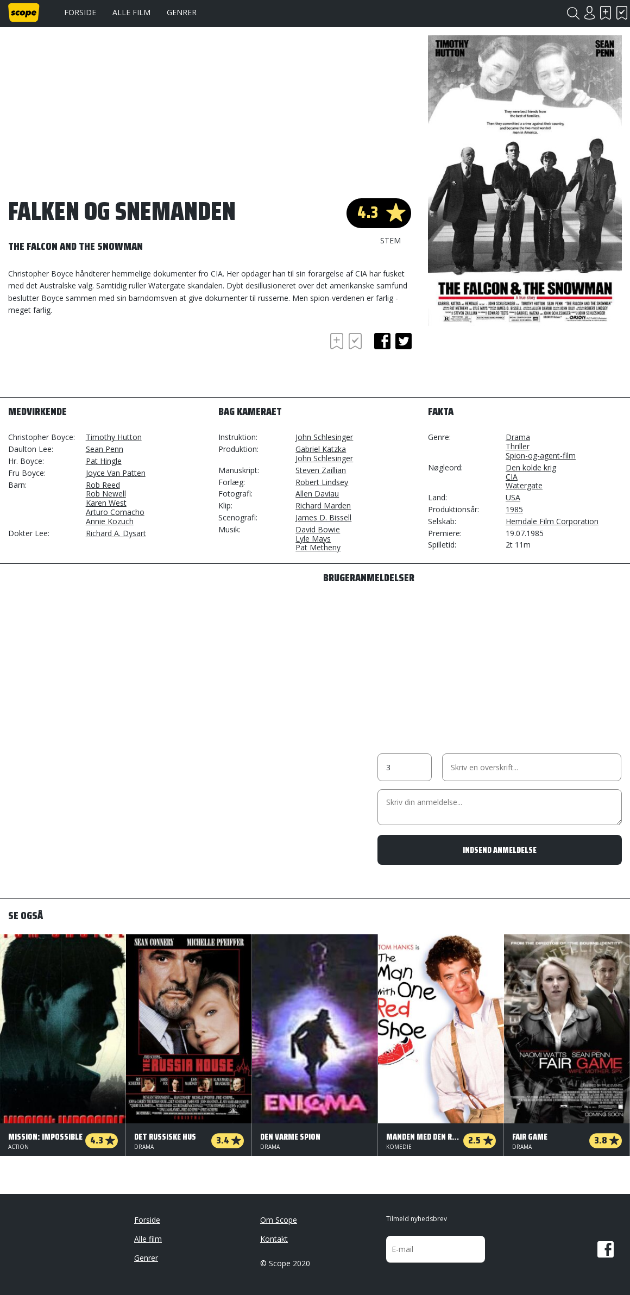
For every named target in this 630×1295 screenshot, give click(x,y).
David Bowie (317, 529)
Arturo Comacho (115, 512)
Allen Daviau (317, 493)
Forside (80, 12)
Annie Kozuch (110, 521)
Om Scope (278, 1220)
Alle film (131, 12)
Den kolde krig (531, 467)
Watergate (524, 485)
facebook (382, 341)
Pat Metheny (318, 547)
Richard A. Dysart (116, 533)
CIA (512, 477)
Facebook (605, 1249)
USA (513, 497)
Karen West (106, 503)
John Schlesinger (324, 437)
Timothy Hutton (114, 437)
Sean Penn (104, 449)
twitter (403, 341)
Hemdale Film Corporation (552, 521)
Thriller (518, 446)
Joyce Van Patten (116, 473)
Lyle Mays (313, 538)
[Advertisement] (95, 360)
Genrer (182, 12)
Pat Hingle (104, 461)
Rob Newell (106, 493)
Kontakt (274, 1239)
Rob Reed (103, 485)
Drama (518, 437)
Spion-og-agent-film (541, 455)
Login (589, 13)
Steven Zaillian (320, 470)
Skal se (605, 13)
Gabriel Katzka (320, 449)
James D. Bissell (323, 517)
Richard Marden (323, 505)
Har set (622, 13)
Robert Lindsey (321, 482)
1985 (514, 509)
